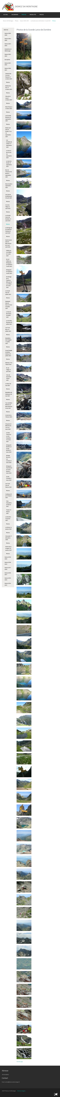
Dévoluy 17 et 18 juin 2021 (8, 363)
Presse (42, 14)
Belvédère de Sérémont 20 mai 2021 (8, 394)
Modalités (33, 14)
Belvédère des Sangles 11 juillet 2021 (8, 340)
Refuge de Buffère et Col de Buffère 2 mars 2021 (8, 448)
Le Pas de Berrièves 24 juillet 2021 (8, 314)
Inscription (7, 59)
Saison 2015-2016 (8, 579)
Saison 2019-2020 (8, 558)
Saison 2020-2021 (24, 21)
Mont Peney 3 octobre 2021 (8, 107)
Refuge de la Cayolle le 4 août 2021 (9, 271)
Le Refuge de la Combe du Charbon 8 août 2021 (8, 230)
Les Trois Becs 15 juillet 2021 (8, 329)
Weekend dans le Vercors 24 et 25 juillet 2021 (8, 305)
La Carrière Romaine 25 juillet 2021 (9, 322)
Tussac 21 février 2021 (8, 511)
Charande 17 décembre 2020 (8, 537)
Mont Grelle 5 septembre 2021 (8, 185)
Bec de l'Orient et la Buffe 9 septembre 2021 (8, 173)
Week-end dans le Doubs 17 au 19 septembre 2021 (8, 132)
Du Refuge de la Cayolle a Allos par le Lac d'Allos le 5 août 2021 (9, 282)
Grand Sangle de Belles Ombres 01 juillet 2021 (8, 353)
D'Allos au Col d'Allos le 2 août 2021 (8, 253)
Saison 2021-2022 (8, 64)
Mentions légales (21, 1091)
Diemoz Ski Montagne (8, 21)
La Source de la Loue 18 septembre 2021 (9, 154)
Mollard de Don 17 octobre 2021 (8, 87)
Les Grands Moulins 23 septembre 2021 (8, 118)
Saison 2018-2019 (8, 563)
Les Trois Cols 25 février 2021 (8, 485)
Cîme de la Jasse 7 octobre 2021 (8, 98)
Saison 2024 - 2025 (8, 39)
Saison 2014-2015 (8, 584)
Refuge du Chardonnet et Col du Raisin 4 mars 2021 (9, 469)
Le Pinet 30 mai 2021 (8, 384)
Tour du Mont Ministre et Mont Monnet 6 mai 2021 (8, 405)
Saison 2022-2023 (8, 55)
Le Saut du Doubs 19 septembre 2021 (9, 163)
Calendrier (14, 14)
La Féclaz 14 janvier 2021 (8, 528)
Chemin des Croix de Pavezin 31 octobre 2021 (8, 76)
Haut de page (20, 1061)
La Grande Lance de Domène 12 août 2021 (41, 21)
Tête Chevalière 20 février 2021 (9, 503)
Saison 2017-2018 (8, 568)
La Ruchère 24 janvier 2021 (8, 518)
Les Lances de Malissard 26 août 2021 (8, 196)
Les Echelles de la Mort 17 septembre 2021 (9, 143)
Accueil (5, 14)
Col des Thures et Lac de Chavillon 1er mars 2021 (8, 437)
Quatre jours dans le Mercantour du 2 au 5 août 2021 (8, 243)
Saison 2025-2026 (8, 34)
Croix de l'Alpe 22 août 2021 (7, 206)
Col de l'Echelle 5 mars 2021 (8, 478)
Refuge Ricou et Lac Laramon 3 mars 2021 (8, 459)
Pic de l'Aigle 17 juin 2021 (8, 369)
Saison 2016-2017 (8, 573)
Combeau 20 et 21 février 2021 (8, 495)
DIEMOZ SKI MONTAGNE (20, 6)
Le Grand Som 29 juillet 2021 (8, 292)
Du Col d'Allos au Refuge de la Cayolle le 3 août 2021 (9, 262)
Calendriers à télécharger (8, 50)
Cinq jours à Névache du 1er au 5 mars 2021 (8, 426)
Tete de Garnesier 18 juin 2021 (8, 377)
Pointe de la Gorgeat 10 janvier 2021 (8, 548)
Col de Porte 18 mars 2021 (8, 416)
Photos (24, 14)
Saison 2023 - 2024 (8, 44)
